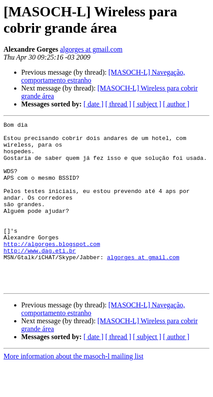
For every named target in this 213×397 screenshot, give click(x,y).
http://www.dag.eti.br (40, 277)
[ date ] (93, 104)
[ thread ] (118, 104)
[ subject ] (147, 104)
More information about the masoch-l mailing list (73, 389)
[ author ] (176, 104)
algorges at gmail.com (91, 49)
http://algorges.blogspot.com (52, 269)
